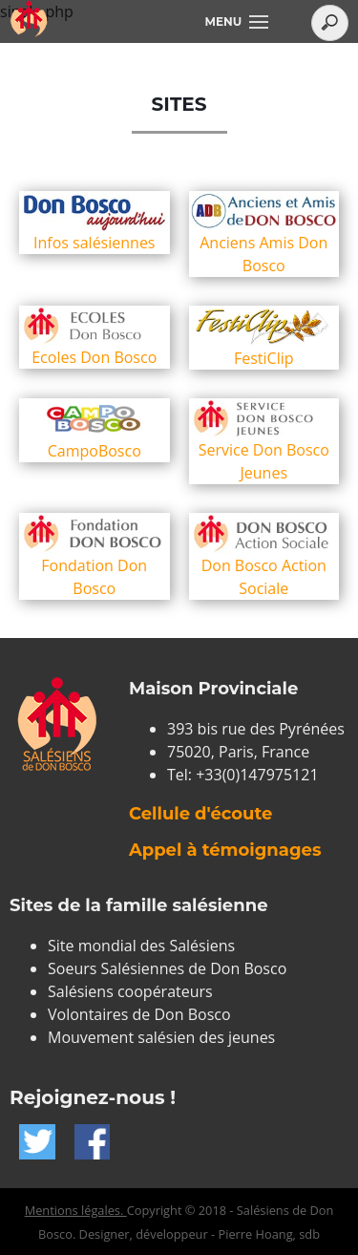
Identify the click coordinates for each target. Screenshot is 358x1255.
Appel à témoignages (225, 850)
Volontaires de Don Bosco (139, 1014)
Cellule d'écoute (200, 813)
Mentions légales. (76, 1210)
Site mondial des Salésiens (141, 945)
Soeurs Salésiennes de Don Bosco (167, 968)
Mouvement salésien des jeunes (161, 1037)
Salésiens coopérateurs (130, 991)
